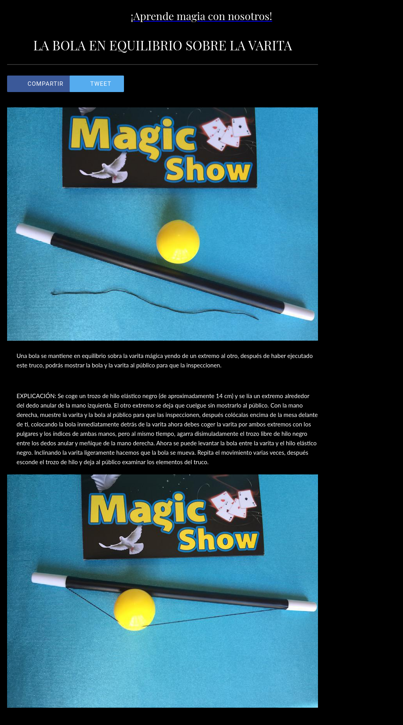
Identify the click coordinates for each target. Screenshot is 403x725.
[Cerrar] (15, 15)
